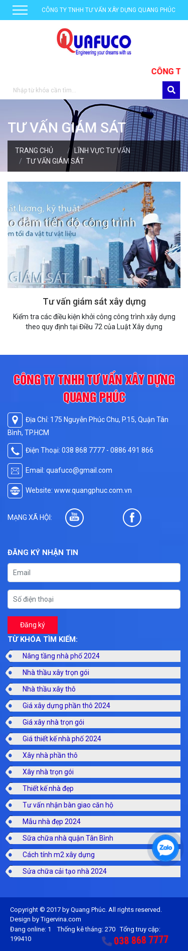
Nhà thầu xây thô (49, 689)
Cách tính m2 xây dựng (59, 855)
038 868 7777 (141, 940)
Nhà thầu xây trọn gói (56, 672)
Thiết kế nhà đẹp (48, 788)
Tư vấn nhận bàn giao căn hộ (68, 805)
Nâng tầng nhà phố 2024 (61, 656)
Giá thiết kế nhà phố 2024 (62, 739)
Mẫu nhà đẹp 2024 (52, 822)
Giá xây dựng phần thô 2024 (66, 706)
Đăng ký (32, 625)
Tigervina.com (61, 919)
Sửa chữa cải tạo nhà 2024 (65, 871)
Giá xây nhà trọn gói (53, 722)
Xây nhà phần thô (50, 755)
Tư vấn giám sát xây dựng (94, 301)
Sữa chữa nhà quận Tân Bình (68, 838)
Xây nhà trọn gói (48, 772)
